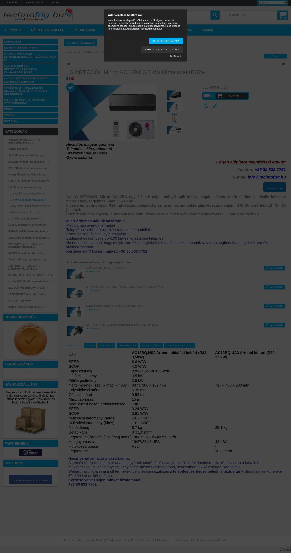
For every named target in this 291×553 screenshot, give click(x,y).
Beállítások (175, 56)
